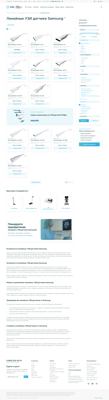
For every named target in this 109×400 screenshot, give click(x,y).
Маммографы (53, 367)
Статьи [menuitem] (29, 1)
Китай (83, 61)
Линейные (83, 104)
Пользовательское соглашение (75, 379)
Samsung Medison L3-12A (40, 44)
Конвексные (84, 111)
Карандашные (84, 110)
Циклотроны (52, 380)
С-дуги (51, 373)
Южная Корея (84, 57)
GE (81, 45)
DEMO (83, 71)
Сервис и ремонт (59, 7)
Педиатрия (83, 94)
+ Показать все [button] (82, 52)
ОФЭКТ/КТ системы (54, 376)
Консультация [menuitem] (46, 1)
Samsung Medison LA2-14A (17, 69)
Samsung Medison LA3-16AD (17, 139)
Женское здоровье (85, 89)
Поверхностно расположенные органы (90, 95)
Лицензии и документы (36, 377)
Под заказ (84, 82)
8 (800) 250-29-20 (55, 1)
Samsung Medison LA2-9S (62, 69)
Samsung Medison (85, 43)
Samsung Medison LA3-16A (40, 95)
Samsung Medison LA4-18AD (62, 139)
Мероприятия (34, 372)
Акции (69, 372)
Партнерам (33, 373)
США (82, 63)
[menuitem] (89, 20)
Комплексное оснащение (47, 7)
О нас (32, 363)
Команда (33, 365)
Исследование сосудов (86, 90)
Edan (82, 50)
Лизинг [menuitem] (25, 1)
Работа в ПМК (34, 375)
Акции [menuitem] (34, 1)
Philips (82, 46)
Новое (82, 69)
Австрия (83, 59)
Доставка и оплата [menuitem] (17, 1)
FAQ (69, 374)
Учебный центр (71, 367)
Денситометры (53, 381)
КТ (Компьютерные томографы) (57, 371)
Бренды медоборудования (74, 376)
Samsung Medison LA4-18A (17, 44)
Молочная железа (85, 92)
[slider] (79, 33)
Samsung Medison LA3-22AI (40, 139)
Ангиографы (52, 375)
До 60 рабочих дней (86, 79)
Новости (33, 370)
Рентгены (52, 365)
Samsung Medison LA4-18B (17, 165)
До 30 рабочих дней (86, 80)
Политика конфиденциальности (75, 377)
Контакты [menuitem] (39, 1)
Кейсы (32, 368)
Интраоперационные (86, 108)
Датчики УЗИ (10, 24)
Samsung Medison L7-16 (62, 44)
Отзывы (33, 367)
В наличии (36, 7)
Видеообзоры (69, 7)
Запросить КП (17, 52)
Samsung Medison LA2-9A (40, 69)
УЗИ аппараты (53, 363)
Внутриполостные (85, 106)
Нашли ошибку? (99, 397)
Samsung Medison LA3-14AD (17, 95)
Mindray (83, 48)
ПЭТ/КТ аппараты (54, 378)
